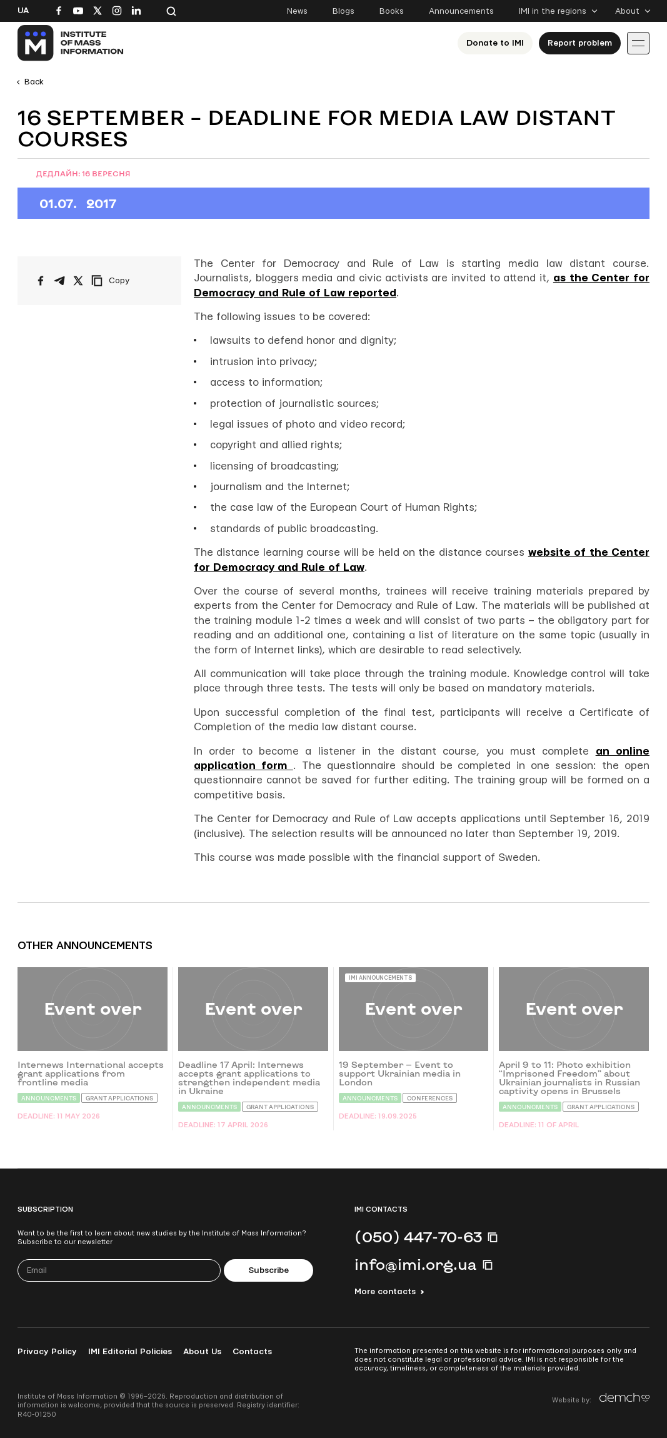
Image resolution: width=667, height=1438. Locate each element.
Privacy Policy (47, 1351)
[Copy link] (127, 280)
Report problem (580, 43)
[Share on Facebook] (40, 280)
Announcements (461, 11)
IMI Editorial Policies (130, 1351)
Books (391, 11)
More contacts (385, 1291)
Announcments (48, 1098)
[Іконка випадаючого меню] (638, 43)
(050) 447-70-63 (418, 1236)
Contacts (252, 1351)
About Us (202, 1351)
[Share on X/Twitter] (78, 280)
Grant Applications (119, 1098)
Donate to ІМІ (495, 43)
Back (34, 82)
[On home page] (71, 43)
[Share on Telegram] (59, 280)
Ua (23, 10)
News (297, 11)
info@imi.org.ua (415, 1264)
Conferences (430, 1098)
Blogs (343, 11)
